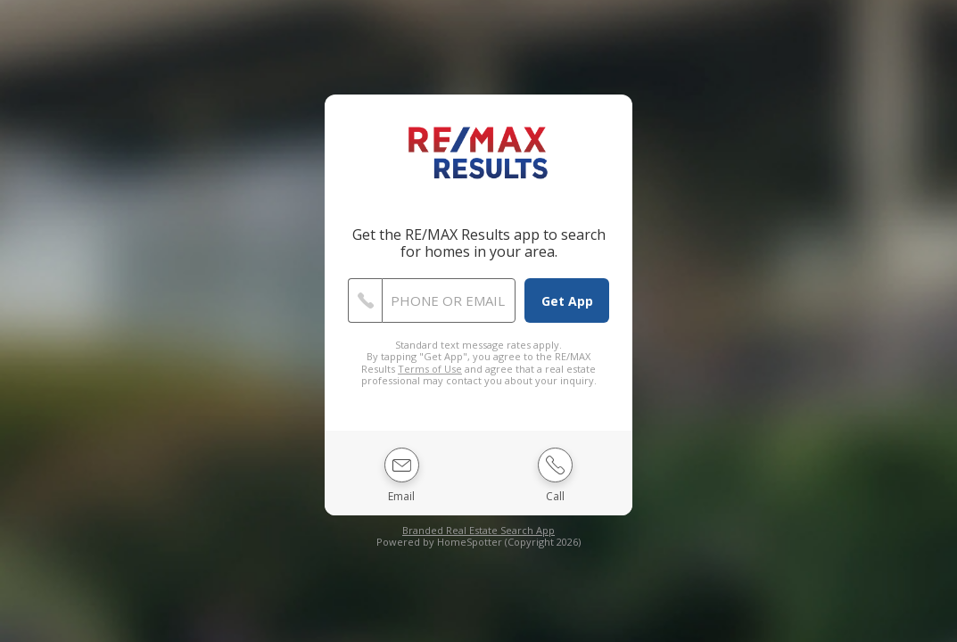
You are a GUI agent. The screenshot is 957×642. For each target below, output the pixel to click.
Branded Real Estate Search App (478, 530)
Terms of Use (430, 368)
